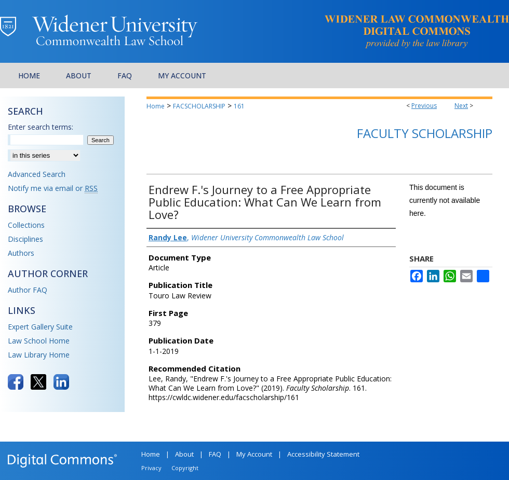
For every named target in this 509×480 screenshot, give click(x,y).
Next (461, 105)
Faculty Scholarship (424, 133)
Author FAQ (27, 290)
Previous (424, 105)
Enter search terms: (40, 127)
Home (155, 106)
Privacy (151, 468)
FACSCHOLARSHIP (199, 106)
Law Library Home (39, 355)
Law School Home (39, 341)
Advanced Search (36, 174)
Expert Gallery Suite (40, 327)
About (184, 454)
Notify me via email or (53, 188)
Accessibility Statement (323, 454)
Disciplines (25, 239)
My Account (254, 454)
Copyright (184, 468)
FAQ (215, 454)
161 (239, 106)
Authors (21, 253)
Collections (26, 225)
